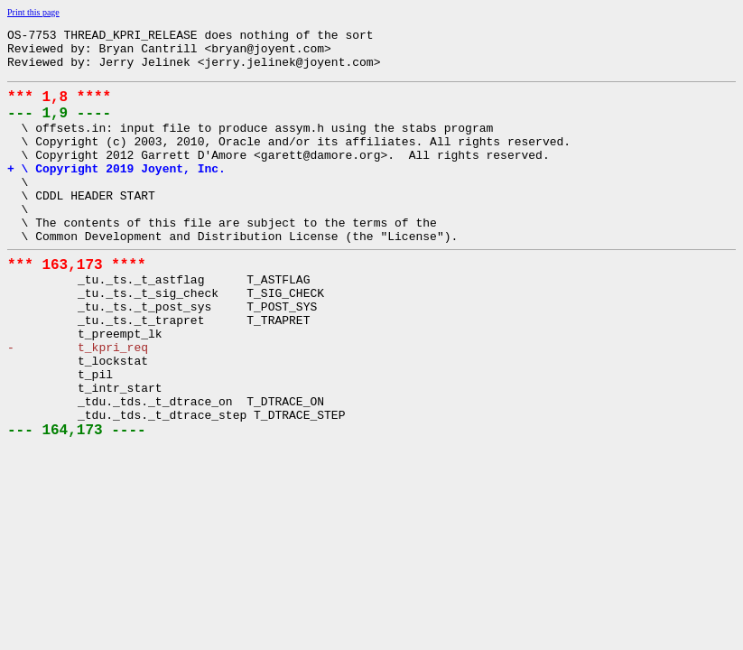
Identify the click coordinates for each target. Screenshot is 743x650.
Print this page (33, 12)
